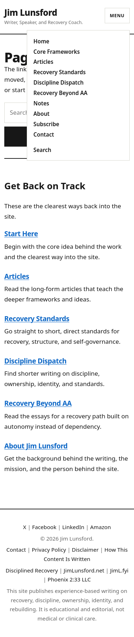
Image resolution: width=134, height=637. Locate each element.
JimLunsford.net (84, 570)
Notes (41, 103)
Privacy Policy (49, 549)
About (42, 113)
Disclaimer (85, 549)
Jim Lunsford (30, 12)
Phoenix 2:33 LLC (69, 579)
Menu (117, 16)
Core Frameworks (57, 51)
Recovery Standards (60, 72)
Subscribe (46, 124)
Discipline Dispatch (59, 82)
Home (41, 41)
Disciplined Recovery (32, 570)
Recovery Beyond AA (61, 92)
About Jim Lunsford (36, 446)
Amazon (100, 527)
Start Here (21, 233)
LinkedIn (73, 527)
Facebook (44, 527)
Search (42, 149)
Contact (44, 134)
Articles (44, 61)
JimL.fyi (119, 570)
